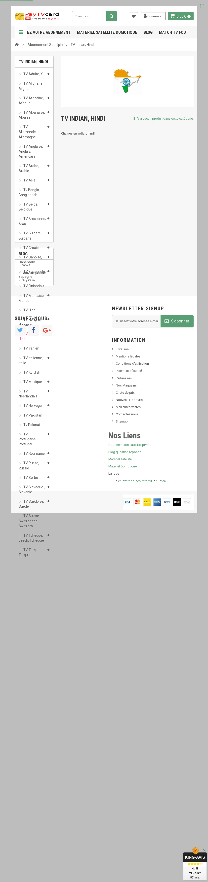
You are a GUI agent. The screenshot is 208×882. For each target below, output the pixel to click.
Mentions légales (128, 712)
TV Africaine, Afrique (31, 102)
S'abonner (177, 677)
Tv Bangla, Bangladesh (29, 194)
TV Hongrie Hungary (30, 323)
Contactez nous (127, 771)
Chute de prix (125, 749)
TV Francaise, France (31, 299)
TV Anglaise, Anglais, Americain (31, 153)
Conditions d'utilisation (132, 720)
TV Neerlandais (28, 395)
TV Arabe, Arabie (29, 170)
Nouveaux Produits (129, 756)
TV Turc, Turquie (27, 554)
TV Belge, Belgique (28, 208)
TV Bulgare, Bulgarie (30, 237)
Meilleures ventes (128, 763)
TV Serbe (30, 480)
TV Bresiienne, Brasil (32, 223)
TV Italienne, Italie (31, 362)
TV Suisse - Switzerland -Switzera (30, 523)
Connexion (153, 16)
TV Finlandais (33, 288)
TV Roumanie (34, 456)
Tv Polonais (32, 427)
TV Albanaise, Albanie (32, 116)
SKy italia (28, 605)
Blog (148, 32)
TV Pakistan (32, 417)
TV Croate (31, 250)
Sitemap (122, 778)
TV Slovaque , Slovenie (32, 491)
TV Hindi (29, 312)
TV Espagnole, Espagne (32, 276)
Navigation (21, 32)
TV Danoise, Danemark (30, 261)
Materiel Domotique (122, 823)
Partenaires (124, 734)
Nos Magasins (126, 741)
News (26, 590)
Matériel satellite (120, 815)
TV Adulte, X (33, 76)
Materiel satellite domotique (107, 32)
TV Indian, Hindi (29, 338)
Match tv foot (173, 32)
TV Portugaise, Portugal (28, 441)
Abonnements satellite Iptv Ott (130, 801)
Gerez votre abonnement (45, 32)
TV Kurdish (31, 374)
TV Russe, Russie (29, 467)
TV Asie (29, 182)
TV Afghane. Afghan (31, 87)
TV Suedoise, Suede (31, 505)
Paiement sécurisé (129, 727)
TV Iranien (31, 350)
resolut (27, 632)
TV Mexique (32, 384)
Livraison (122, 705)
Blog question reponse (124, 808)
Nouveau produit (34, 597)
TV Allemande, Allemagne (28, 134)
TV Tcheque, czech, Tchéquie (31, 539)
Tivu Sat (27, 625)
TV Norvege (32, 408)
